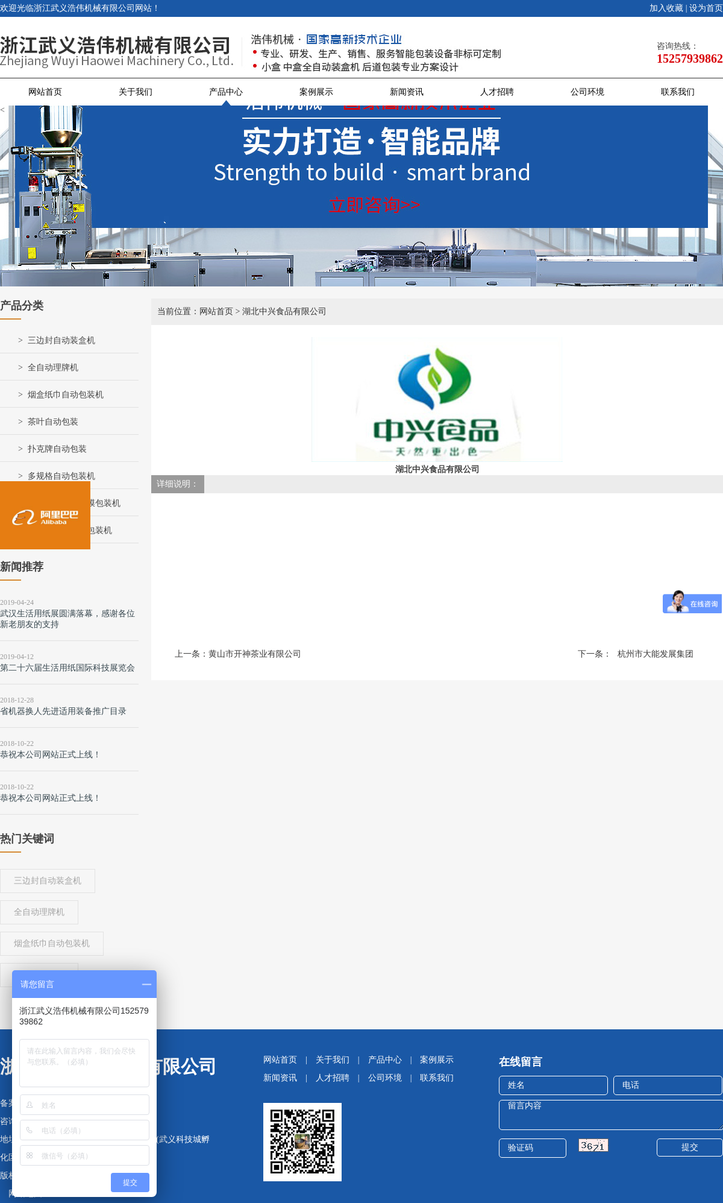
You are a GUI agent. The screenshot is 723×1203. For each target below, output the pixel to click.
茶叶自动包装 (53, 421)
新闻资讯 (407, 91)
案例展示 (316, 91)
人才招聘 (497, 91)
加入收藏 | (668, 8)
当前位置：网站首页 (195, 311)
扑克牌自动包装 (57, 448)
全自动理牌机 (53, 367)
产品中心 (226, 91)
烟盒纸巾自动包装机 (66, 394)
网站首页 (45, 91)
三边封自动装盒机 (61, 340)
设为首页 (706, 8)
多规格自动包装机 (61, 476)
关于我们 (135, 91)
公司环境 (587, 91)
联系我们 (678, 91)
